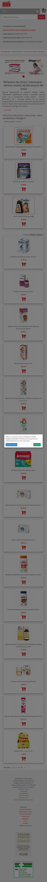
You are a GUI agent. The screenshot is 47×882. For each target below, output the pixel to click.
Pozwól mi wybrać (11, 444)
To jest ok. (37, 444)
